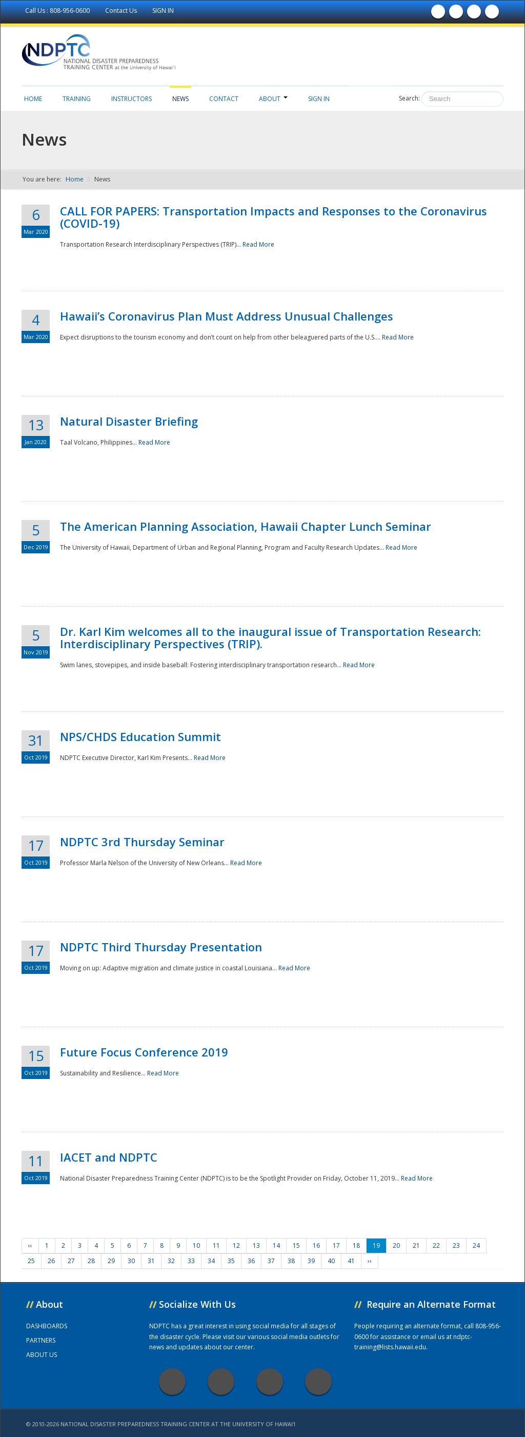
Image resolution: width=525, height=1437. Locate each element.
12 (236, 1245)
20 (396, 1245)
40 (331, 1260)
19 (376, 1245)
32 (171, 1260)
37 (271, 1260)
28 (91, 1260)
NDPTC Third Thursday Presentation (161, 946)
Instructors (131, 98)
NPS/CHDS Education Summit (140, 736)
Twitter (221, 1381)
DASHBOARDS (46, 1326)
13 (256, 1245)
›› (370, 1260)
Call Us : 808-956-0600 (58, 10)
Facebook (172, 1381)
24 (476, 1245)
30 (131, 1260)
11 (216, 1245)
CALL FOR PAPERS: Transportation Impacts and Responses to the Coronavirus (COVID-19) (273, 217)
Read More (258, 244)
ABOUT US (41, 1354)
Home (33, 98)
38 (291, 1260)
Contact (223, 98)
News (180, 98)
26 (51, 1260)
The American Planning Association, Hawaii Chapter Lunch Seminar (245, 526)
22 (436, 1245)
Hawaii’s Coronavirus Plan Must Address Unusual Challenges (226, 316)
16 (316, 1245)
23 (456, 1245)
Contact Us (121, 10)
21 (416, 1245)
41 (351, 1260)
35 (231, 1260)
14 (276, 1245)
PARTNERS (40, 1340)
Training (77, 98)
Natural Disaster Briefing (129, 421)
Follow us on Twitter (456, 13)
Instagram (318, 1381)
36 (251, 1260)
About (273, 98)
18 (356, 1245)
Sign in (319, 98)
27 (71, 1260)
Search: (409, 98)
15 (296, 1245)
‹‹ (30, 1245)
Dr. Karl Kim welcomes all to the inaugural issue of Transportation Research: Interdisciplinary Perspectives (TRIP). (270, 637)
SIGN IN (163, 10)
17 (336, 1245)
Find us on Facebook (438, 13)
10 (196, 1245)
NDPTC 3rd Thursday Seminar (142, 841)
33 (191, 1260)
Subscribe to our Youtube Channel (474, 13)
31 (151, 1260)
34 (211, 1260)
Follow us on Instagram (492, 13)
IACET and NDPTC (108, 1157)
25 (31, 1260)
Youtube (269, 1381)
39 (311, 1260)
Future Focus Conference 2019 (144, 1052)
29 (111, 1260)
